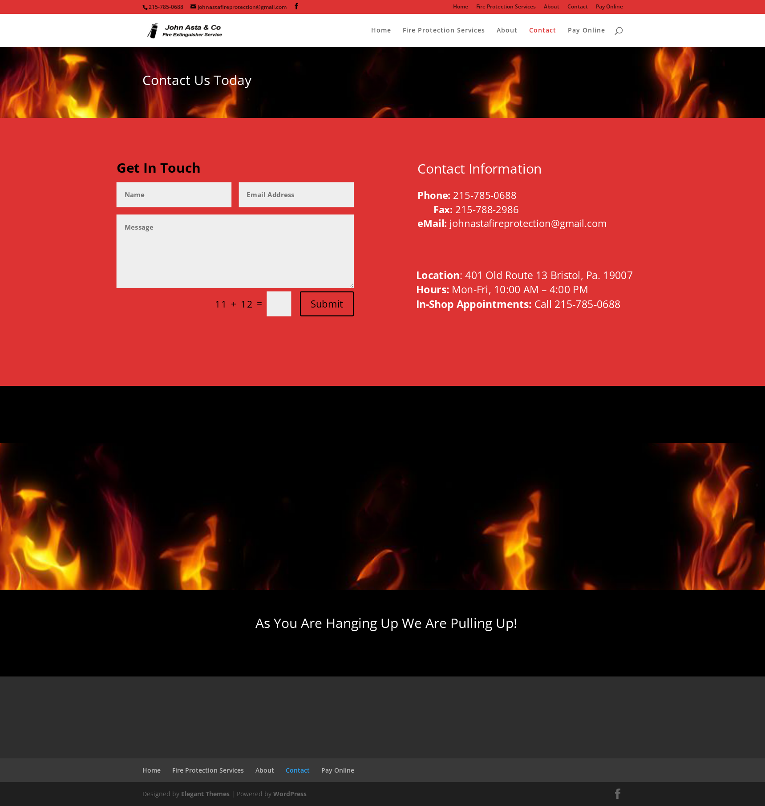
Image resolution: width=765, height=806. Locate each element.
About (551, 7)
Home (460, 7)
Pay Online (609, 7)
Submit (327, 304)
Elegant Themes (205, 794)
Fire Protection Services (506, 7)
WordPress (290, 794)
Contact (577, 7)
